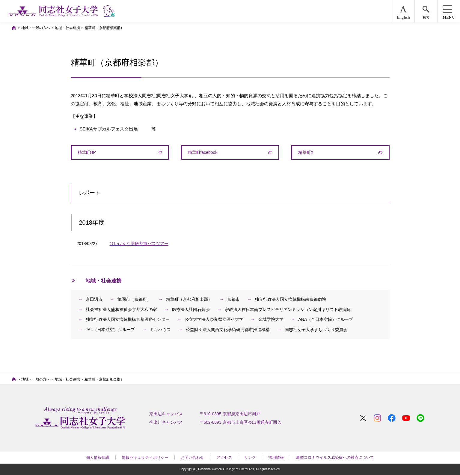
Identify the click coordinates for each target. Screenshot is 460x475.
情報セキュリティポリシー (145, 457)
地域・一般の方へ (35, 28)
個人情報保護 (97, 457)
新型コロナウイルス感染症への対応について (335, 457)
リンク (250, 457)
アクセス (224, 457)
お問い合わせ (192, 457)
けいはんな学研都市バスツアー (139, 243)
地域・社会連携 (67, 28)
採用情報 (276, 457)
